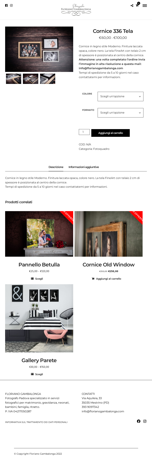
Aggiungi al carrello (110, 133)
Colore (87, 93)
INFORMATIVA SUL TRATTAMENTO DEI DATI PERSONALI (36, 422)
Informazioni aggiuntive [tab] (84, 167)
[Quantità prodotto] (84, 132)
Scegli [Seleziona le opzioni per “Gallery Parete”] (39, 374)
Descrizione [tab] (56, 167)
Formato (88, 110)
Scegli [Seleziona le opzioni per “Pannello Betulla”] (39, 278)
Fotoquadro (101, 149)
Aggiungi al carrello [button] (108, 278)
